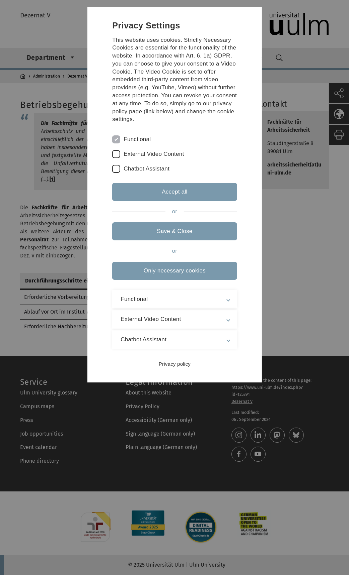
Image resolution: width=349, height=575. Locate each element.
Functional (137, 139)
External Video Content (154, 154)
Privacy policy (174, 364)
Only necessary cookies (174, 270)
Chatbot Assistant (147, 168)
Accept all (174, 192)
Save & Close (174, 231)
